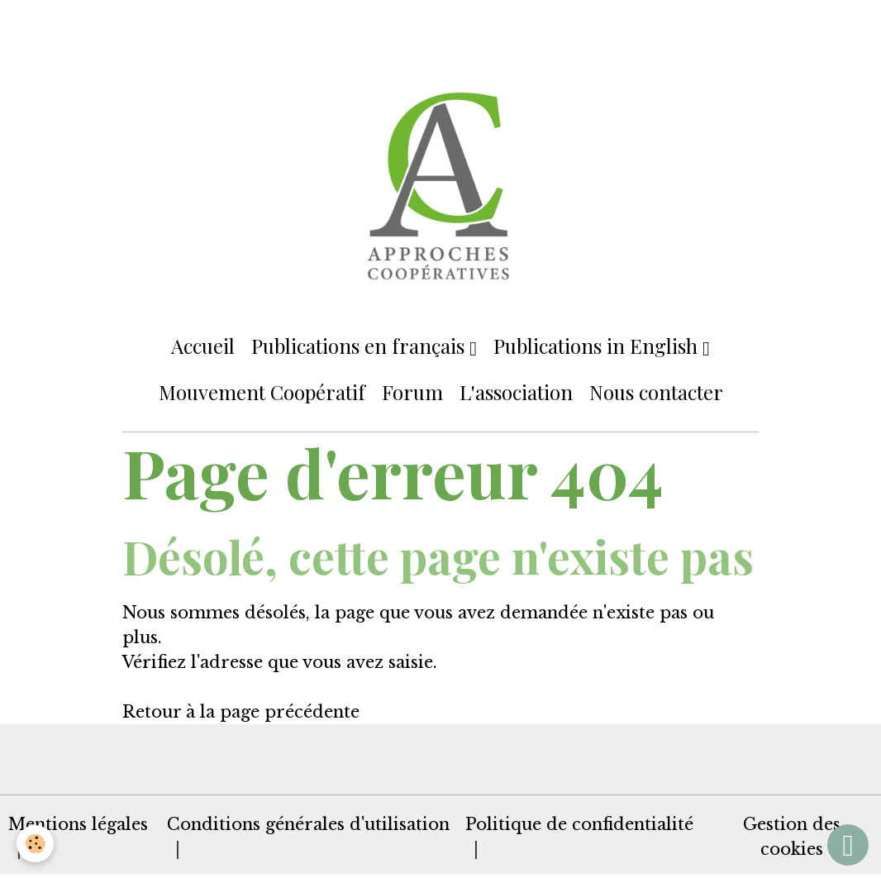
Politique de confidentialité (579, 824)
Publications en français (360, 345)
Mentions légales (78, 824)
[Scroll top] (848, 845)
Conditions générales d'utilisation (308, 824)
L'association (516, 392)
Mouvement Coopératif (262, 392)
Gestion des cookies (792, 836)
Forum (412, 392)
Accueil (203, 345)
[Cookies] (35, 843)
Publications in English (597, 345)
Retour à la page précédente (241, 712)
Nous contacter (656, 392)
